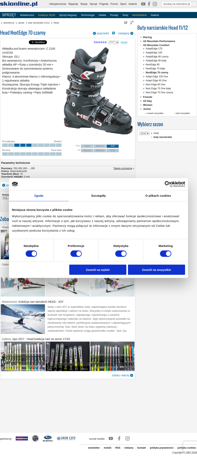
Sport (123, 3)
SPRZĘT (9, 15)
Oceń (124, 42)
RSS (117, 447)
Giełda (102, 15)
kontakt (141, 447)
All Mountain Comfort (156, 45)
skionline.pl (8, 23)
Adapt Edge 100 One (157, 76)
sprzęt (21, 23)
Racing (147, 37)
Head (56, 23)
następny (123, 33)
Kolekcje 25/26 (46, 15)
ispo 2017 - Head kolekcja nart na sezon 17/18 (41, 339)
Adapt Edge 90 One (156, 80)
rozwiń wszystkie (155, 113)
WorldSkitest (139, 15)
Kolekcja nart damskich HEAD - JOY (41, 301)
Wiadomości (27, 15)
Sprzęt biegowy (68, 15)
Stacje (83, 3)
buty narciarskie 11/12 (39, 23)
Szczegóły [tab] (98, 195)
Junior (147, 108)
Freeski (147, 96)
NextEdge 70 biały (155, 68)
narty (156, 133)
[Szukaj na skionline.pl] (194, 4)
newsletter (94, 447)
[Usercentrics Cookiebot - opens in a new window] (167, 184)
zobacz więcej (120, 375)
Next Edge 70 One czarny (159, 92)
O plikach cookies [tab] (158, 195)
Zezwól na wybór (98, 269)
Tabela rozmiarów (122, 168)
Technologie (88, 15)
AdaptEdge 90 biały (156, 60)
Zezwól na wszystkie (156, 269)
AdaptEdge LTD (154, 48)
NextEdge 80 (152, 64)
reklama (128, 447)
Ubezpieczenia (57, 3)
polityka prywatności (162, 447)
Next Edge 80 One (155, 84)
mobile (107, 447)
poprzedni (103, 33)
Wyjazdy (73, 3)
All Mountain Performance (159, 41)
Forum (114, 3)
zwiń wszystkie (183, 113)
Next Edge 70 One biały (158, 88)
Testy (125, 15)
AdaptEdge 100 (154, 52)
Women (147, 104)
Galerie (133, 3)
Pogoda (103, 3)
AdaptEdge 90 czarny (157, 56)
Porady (114, 15)
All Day (147, 100)
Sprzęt (93, 3)
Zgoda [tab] (38, 195)
